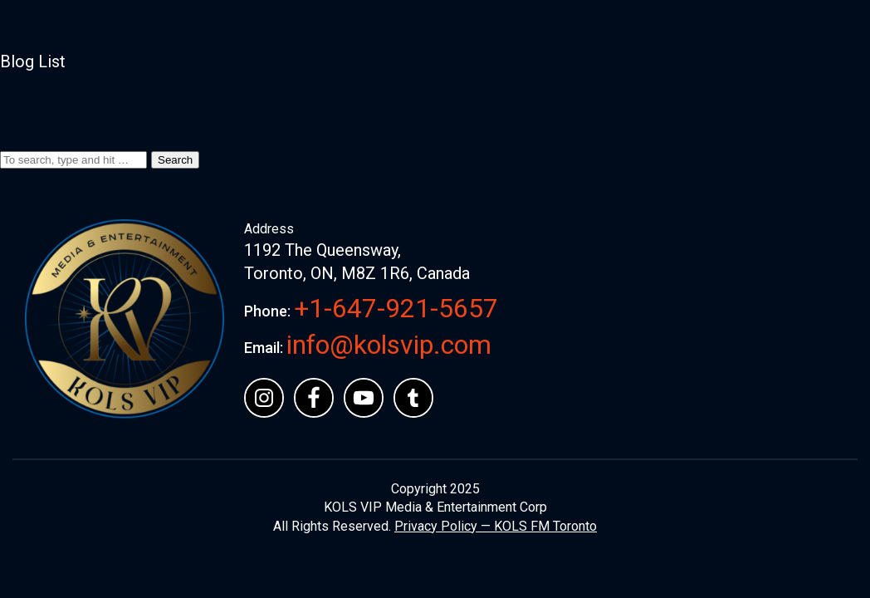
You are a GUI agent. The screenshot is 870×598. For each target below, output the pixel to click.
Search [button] (175, 160)
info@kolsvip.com (388, 344)
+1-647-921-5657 (396, 308)
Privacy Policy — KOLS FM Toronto (495, 526)
